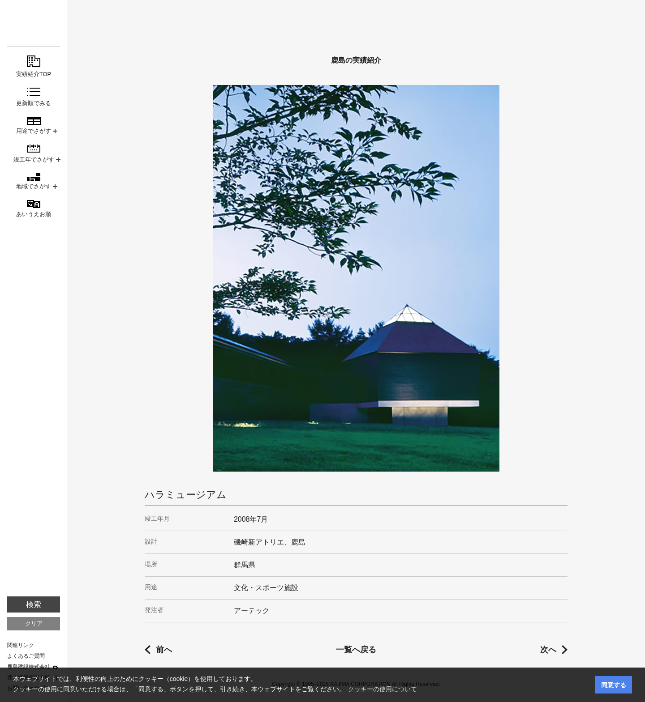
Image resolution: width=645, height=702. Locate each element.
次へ (548, 649)
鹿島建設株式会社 (28, 666)
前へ (164, 649)
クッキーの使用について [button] (382, 689)
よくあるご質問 (26, 656)
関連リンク (20, 645)
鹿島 (34, 23)
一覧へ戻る (356, 649)
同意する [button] (613, 685)
